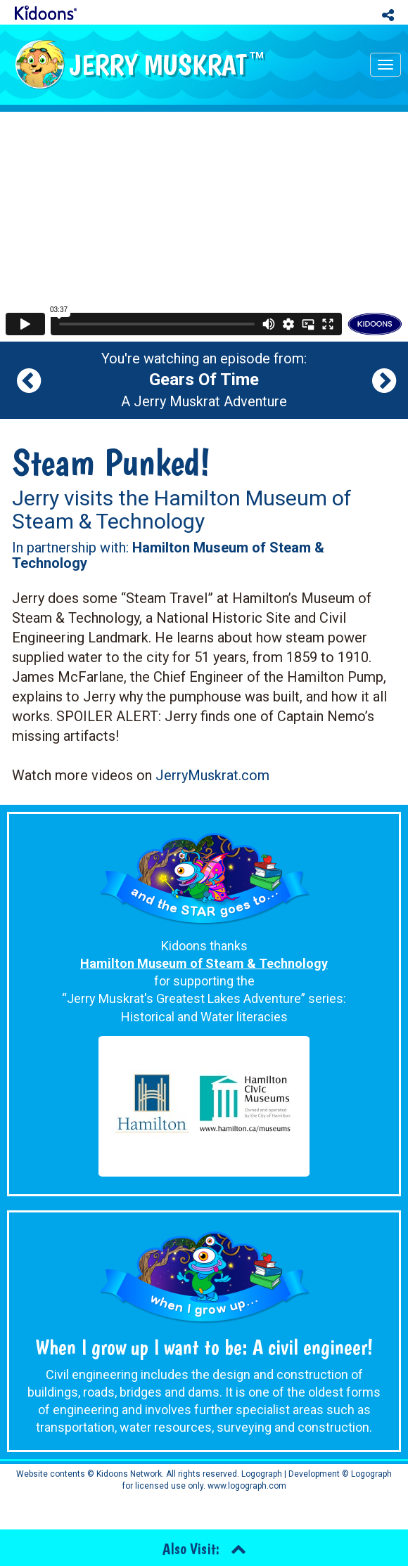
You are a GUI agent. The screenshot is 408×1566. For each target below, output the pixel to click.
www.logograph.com (245, 1486)
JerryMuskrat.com (212, 775)
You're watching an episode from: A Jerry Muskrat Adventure (204, 380)
